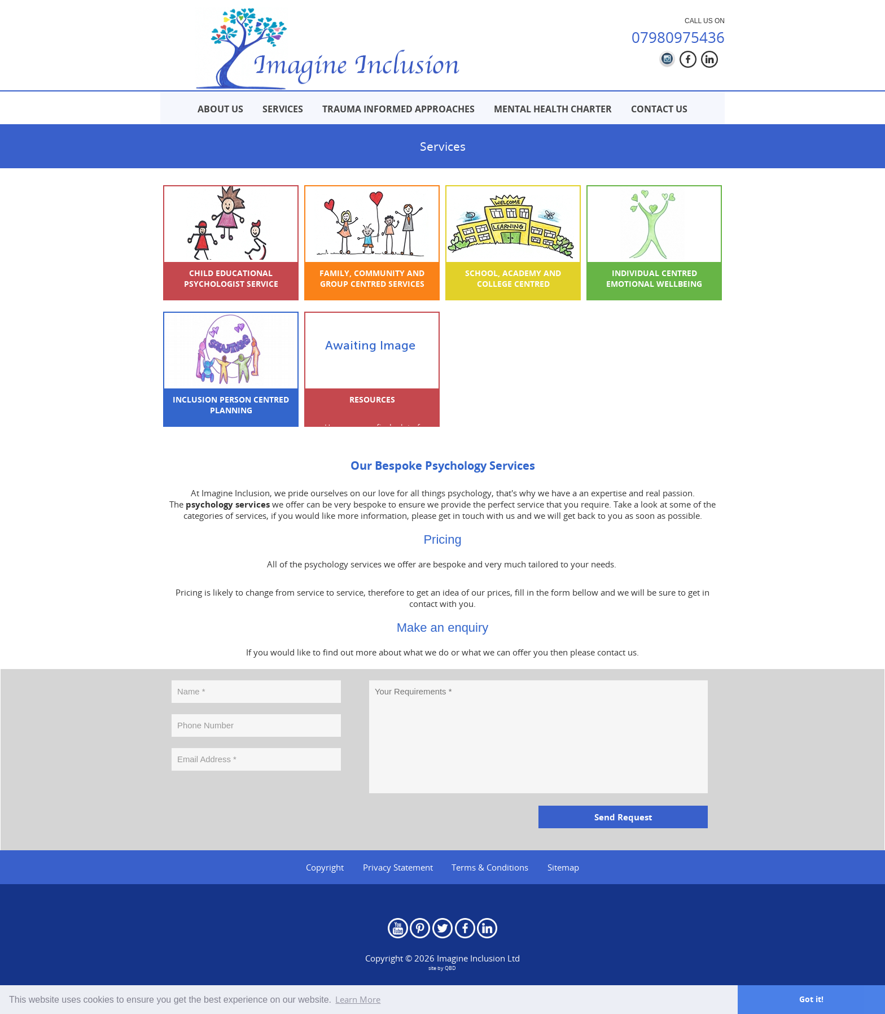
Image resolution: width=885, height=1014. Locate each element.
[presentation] (257, 804)
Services (282, 107)
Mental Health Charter (553, 107)
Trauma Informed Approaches (398, 107)
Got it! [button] (830, 999)
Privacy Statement (398, 867)
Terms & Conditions (490, 867)
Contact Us (659, 107)
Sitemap (563, 867)
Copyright (325, 867)
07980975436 (678, 38)
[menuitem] (220, 107)
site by (443, 968)
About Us (220, 107)
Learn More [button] (357, 999)
